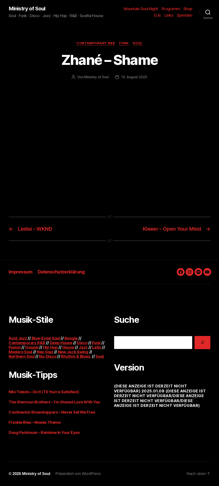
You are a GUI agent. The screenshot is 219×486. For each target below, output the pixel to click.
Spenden (184, 15)
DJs (157, 15)
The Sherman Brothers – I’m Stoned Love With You (54, 402)
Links (169, 15)
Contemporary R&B (95, 43)
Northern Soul (22, 356)
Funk (123, 43)
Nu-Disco (47, 356)
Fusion (15, 347)
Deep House (61, 343)
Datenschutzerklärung (61, 272)
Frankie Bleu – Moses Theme (34, 422)
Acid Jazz (18, 338)
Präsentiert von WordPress (78, 474)
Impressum (20, 272)
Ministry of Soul (27, 8)
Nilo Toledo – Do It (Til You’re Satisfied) (44, 392)
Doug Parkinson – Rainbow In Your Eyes (44, 432)
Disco (82, 343)
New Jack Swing (73, 352)
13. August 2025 (134, 77)
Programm (171, 8)
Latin (96, 347)
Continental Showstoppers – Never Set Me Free (52, 412)
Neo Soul (45, 352)
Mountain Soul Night (141, 8)
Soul (137, 43)
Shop (187, 8)
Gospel (31, 347)
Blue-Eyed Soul (46, 338)
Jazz (83, 347)
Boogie (71, 338)
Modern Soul (20, 352)
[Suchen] (202, 342)
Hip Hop (50, 347)
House (68, 347)
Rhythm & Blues (76, 356)
